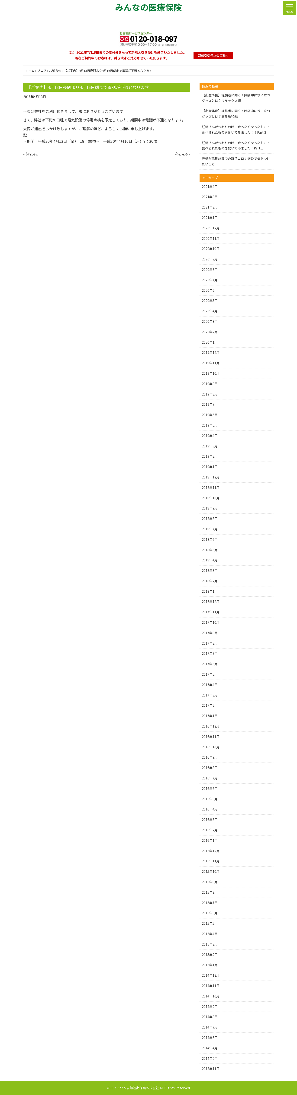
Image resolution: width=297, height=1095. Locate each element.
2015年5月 (210, 923)
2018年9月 (210, 508)
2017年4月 (210, 684)
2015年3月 (210, 944)
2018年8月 (210, 518)
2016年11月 (211, 736)
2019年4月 (210, 435)
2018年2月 (210, 581)
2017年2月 (210, 705)
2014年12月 (211, 975)
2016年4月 (210, 809)
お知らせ (55, 70)
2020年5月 (210, 300)
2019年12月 (211, 352)
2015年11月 (211, 861)
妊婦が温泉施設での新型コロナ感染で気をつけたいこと (236, 161)
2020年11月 (211, 238)
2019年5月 (210, 425)
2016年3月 (210, 819)
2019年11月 (211, 363)
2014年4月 (210, 1048)
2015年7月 (210, 902)
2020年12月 (211, 228)
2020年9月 (210, 259)
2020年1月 (210, 342)
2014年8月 (210, 1016)
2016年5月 (210, 799)
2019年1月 (210, 466)
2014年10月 (211, 996)
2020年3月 (210, 321)
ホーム (30, 70)
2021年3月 (210, 196)
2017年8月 (210, 643)
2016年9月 (210, 757)
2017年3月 (210, 695)
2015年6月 (210, 913)
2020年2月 (210, 331)
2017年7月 (210, 653)
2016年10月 (211, 747)
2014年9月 (210, 1006)
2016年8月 (210, 767)
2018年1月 (210, 591)
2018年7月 (210, 529)
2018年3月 (210, 570)
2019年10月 (211, 373)
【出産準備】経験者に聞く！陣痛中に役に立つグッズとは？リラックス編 (236, 98)
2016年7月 (210, 778)
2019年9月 (210, 383)
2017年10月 (211, 622)
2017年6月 (210, 663)
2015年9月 (210, 882)
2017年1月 (210, 715)
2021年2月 (210, 207)
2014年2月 (210, 1058)
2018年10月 (211, 498)
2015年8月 (210, 892)
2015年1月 (210, 964)
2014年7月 (210, 1027)
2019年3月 (210, 446)
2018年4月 (210, 560)
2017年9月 (210, 632)
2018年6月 (210, 539)
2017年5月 (210, 674)
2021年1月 (210, 217)
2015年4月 (210, 933)
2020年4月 (210, 311)
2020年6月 (210, 290)
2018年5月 (210, 550)
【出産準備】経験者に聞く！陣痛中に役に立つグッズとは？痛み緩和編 (236, 113)
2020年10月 (211, 248)
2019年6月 (210, 414)
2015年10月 (211, 871)
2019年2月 (210, 456)
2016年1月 (210, 840)
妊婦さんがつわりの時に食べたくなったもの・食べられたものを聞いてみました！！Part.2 (236, 129)
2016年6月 (210, 788)
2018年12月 (211, 477)
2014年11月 (211, 985)
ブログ (41, 70)
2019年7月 (210, 404)
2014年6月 (210, 1037)
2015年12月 (211, 850)
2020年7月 (210, 280)
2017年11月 (211, 612)
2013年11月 (211, 1068)
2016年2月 (210, 830)
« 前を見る (31, 154)
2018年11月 (211, 487)
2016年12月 (211, 726)
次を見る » (182, 154)
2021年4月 (210, 186)
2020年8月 (210, 269)
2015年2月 (210, 954)
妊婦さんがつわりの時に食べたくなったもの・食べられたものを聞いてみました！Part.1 (236, 145)
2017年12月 (211, 601)
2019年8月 (210, 394)
